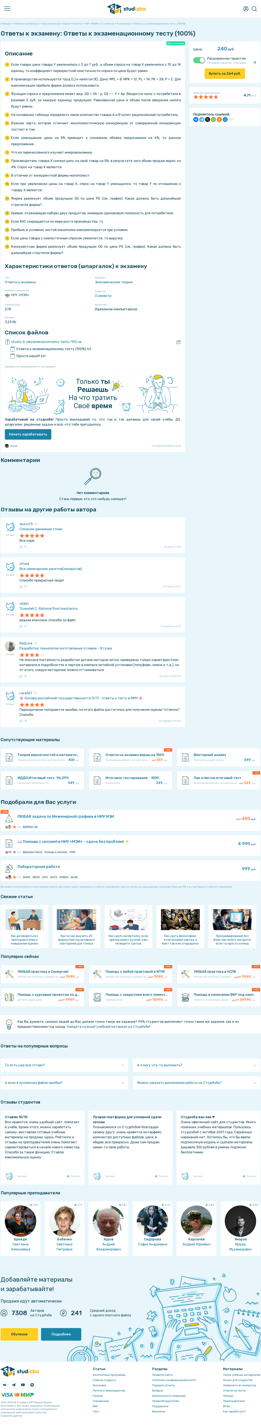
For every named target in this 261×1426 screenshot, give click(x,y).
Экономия (99, 1385)
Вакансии (158, 1411)
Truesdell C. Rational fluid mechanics (48, 609)
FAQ (95, 1406)
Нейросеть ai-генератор (239, 1385)
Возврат (157, 1390)
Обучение (19, 1334)
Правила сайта (162, 1374)
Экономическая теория (114, 282)
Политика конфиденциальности (174, 1380)
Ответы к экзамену (20, 282)
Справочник (101, 1401)
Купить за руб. (225, 74)
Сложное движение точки (40, 529)
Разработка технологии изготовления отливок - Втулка (65, 648)
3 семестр (103, 296)
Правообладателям (165, 1401)
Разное (98, 1395)
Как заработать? (234, 1411)
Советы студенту (104, 1380)
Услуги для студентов (237, 1380)
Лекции (228, 1395)
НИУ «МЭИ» (17, 295)
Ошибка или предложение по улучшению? (30, 366)
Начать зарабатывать (28, 434)
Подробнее (61, 1334)
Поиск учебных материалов (241, 1374)
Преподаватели (234, 1401)
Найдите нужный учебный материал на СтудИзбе (108, 1027)
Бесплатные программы (109, 1374)
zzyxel (11, 446)
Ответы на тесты (234, 1390)
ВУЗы (226, 1406)
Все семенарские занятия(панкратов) (50, 569)
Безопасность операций (169, 1395)
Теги (96, 1411)
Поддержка (160, 1406)
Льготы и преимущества (109, 1390)
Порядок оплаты (163, 1385)
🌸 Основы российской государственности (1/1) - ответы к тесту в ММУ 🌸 (81, 698)
